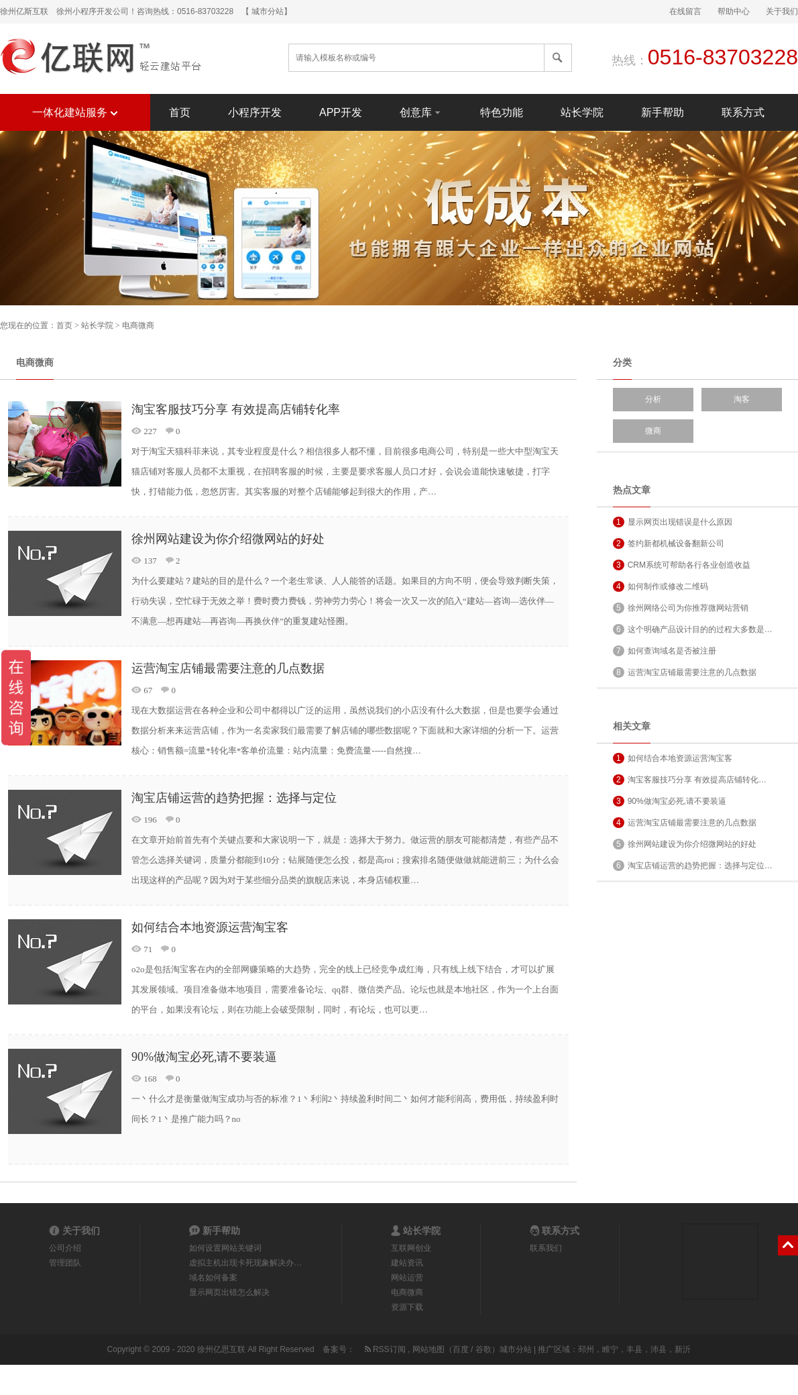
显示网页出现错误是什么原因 (672, 522)
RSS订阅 (384, 1349)
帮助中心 (734, 11)
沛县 (658, 1349)
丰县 (634, 1349)
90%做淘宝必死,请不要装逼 (204, 1057)
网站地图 (428, 1349)
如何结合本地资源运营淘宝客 (209, 927)
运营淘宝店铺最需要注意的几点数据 (228, 668)
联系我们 (546, 1248)
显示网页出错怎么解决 (229, 1292)
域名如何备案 (213, 1277)
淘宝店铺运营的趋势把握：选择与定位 (234, 798)
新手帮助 (662, 112)
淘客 (742, 399)
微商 (653, 430)
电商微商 (138, 325)
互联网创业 (411, 1248)
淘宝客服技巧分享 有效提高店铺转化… (689, 779)
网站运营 (407, 1277)
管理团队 (65, 1263)
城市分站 (516, 1349)
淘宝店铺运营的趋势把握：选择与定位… (693, 865)
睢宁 (610, 1349)
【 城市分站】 (266, 11)
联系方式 (743, 112)
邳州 (586, 1349)
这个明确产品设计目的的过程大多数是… (693, 629)
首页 (179, 112)
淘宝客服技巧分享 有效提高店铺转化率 (235, 409)
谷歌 (483, 1349)
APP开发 (340, 112)
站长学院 (582, 112)
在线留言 (685, 11)
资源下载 (407, 1307)
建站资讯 (407, 1263)
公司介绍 (65, 1248)
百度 (461, 1349)
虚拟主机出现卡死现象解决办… (245, 1263)
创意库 (421, 111)
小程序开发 (255, 112)
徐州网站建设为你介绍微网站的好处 (228, 539)
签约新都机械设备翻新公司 (668, 543)
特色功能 (501, 112)
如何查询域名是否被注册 (664, 650)
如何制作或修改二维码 (660, 586)
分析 (653, 399)
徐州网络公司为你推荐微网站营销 (680, 608)
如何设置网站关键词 (225, 1248)
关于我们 (782, 11)
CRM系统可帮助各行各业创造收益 (681, 565)
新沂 (683, 1349)
